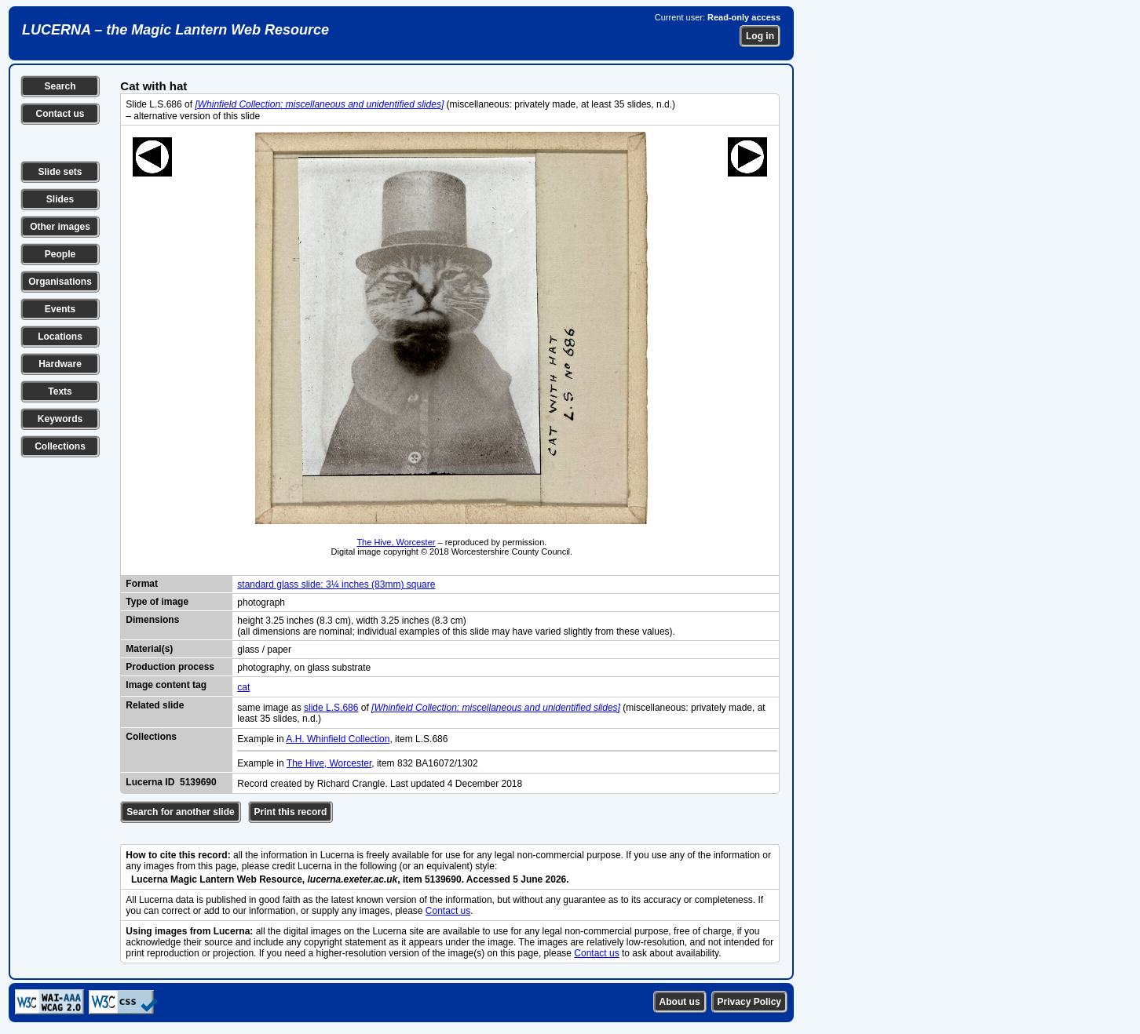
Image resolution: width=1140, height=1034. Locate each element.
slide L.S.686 (331, 707)
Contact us (59, 113)
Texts (59, 391)
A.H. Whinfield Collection (337, 739)
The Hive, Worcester (395, 542)
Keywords (60, 418)
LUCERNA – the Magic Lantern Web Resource (175, 30)
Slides (60, 199)
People (60, 254)
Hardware (60, 364)
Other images (60, 226)
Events (60, 309)
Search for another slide (180, 811)
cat (243, 687)
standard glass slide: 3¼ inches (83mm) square (336, 584)
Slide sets (60, 171)
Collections (60, 446)
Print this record (290, 811)
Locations (60, 336)
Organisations (60, 281)
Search (59, 86)
